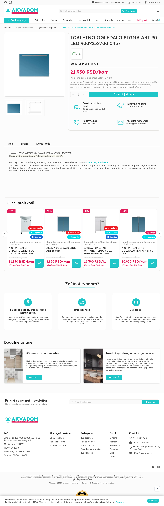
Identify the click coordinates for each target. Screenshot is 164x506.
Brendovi (114, 449)
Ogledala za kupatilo (91, 449)
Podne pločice (88, 441)
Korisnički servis (57, 441)
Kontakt (113, 441)
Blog (112, 453)
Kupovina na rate (58, 445)
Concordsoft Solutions (90, 483)
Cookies (120, 502)
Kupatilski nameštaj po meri (118, 20)
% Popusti (142, 20)
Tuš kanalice (87, 453)
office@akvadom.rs (136, 123)
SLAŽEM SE (150, 500)
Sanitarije (67, 20)
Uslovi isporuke (57, 438)
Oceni (112, 456)
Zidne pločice (87, 445)
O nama (113, 438)
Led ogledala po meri (88, 20)
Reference (115, 445)
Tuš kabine (40, 20)
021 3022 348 (89, 123)
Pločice (54, 20)
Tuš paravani (87, 438)
